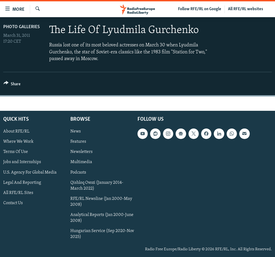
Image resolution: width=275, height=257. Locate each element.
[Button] (11, 84)
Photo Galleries (21, 27)
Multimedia (81, 162)
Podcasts (78, 172)
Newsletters (81, 152)
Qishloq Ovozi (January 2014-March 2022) (96, 186)
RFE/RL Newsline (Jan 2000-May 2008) (101, 202)
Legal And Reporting (22, 183)
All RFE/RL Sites (18, 193)
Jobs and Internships (22, 162)
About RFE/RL (16, 131)
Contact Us (13, 203)
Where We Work (18, 141)
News (75, 131)
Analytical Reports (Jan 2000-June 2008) (101, 218)
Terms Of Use (15, 152)
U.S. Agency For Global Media (30, 172)
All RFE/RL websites (245, 9)
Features (78, 141)
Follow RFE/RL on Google (199, 9)
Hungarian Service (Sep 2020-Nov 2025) (102, 234)
